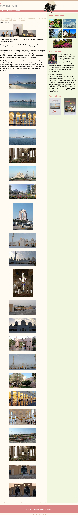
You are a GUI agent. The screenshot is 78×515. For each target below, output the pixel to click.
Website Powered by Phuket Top (39, 514)
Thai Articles (10, 10)
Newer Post (3, 503)
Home (3, 10)
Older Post (42, 503)
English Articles (18, 10)
